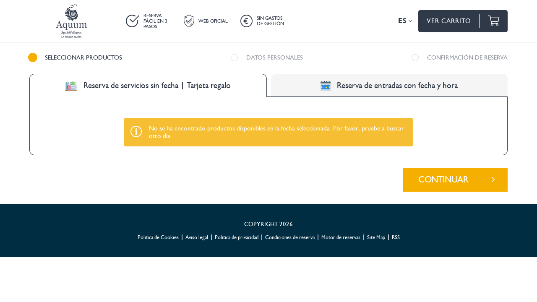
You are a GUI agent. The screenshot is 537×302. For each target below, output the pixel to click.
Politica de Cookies (158, 197)
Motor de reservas (340, 197)
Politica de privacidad (236, 197)
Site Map (376, 197)
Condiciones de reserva (290, 197)
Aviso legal (196, 197)
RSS (396, 197)
